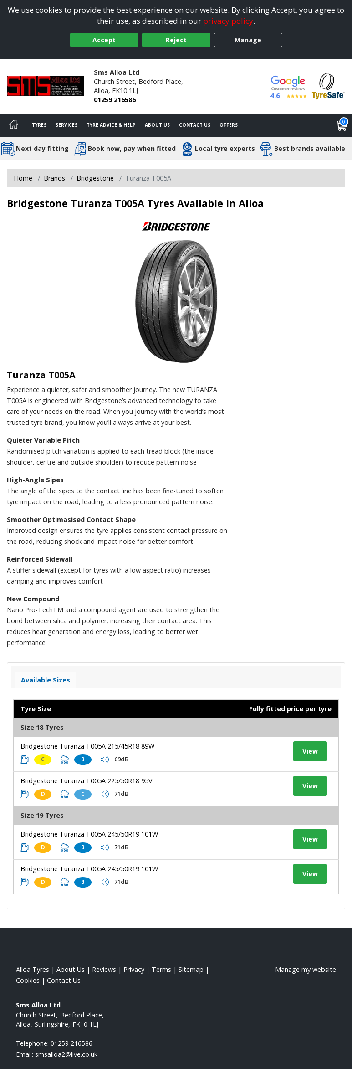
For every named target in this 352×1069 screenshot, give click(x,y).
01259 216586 (115, 99)
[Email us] (66, 1054)
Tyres (39, 125)
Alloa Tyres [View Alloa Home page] (32, 969)
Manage (248, 40)
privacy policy (228, 20)
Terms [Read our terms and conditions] (161, 969)
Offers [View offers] (228, 125)
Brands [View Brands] (54, 178)
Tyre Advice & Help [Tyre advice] (111, 125)
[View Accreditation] (328, 85)
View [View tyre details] (310, 751)
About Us (157, 125)
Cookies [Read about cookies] (28, 980)
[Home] (13, 125)
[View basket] (342, 125)
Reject (176, 40)
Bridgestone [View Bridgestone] (95, 178)
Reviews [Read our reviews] (104, 969)
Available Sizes (45, 680)
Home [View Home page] (23, 178)
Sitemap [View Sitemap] (191, 969)
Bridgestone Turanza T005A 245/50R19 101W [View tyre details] (89, 834)
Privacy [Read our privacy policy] (133, 969)
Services (66, 125)
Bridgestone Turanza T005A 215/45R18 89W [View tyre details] (87, 746)
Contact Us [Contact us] (194, 125)
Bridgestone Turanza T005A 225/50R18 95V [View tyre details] (86, 780)
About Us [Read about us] (70, 969)
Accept (104, 40)
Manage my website (305, 969)
